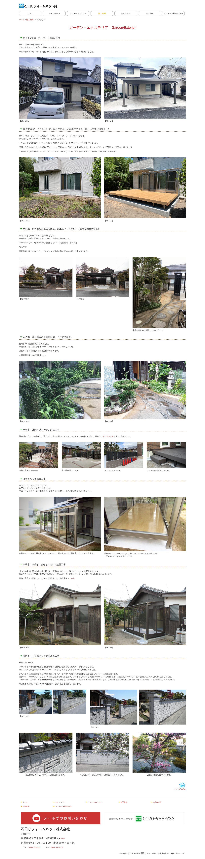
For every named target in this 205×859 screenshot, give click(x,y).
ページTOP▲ (180, 789)
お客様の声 (125, 13)
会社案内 (149, 13)
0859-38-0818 (57, 847)
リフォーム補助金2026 (173, 13)
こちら (72, 578)
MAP (63, 838)
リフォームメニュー (78, 13)
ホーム (30, 13)
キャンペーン (54, 13)
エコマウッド (108, 436)
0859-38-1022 (34, 847)
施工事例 (102, 13)
